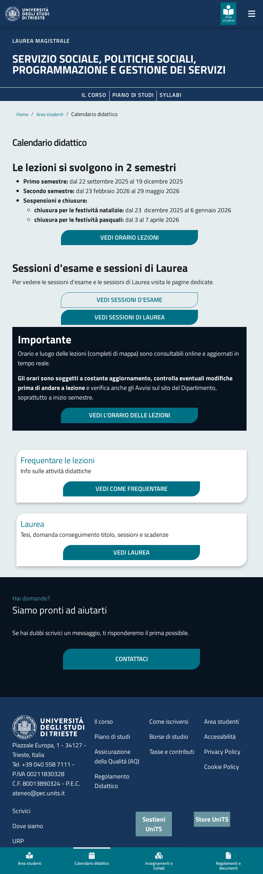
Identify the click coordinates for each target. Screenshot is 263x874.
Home (22, 114)
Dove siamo (27, 826)
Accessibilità (220, 736)
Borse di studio (168, 736)
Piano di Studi (133, 95)
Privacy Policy (222, 751)
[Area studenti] (228, 13)
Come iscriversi (168, 721)
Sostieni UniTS (153, 824)
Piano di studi (112, 736)
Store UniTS (212, 819)
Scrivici (21, 810)
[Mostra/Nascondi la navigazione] (252, 13)
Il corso (94, 95)
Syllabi (170, 95)
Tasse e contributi (171, 751)
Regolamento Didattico (112, 781)
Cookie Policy (221, 766)
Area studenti (49, 114)
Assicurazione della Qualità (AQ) (117, 756)
